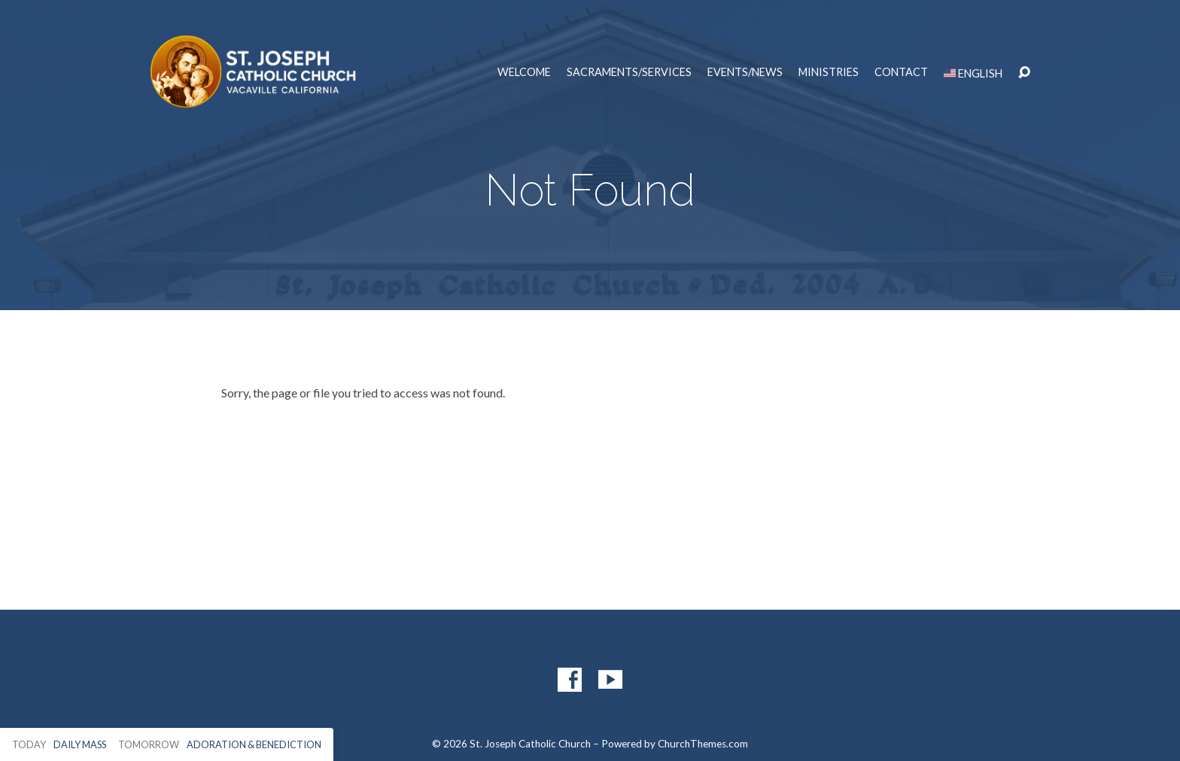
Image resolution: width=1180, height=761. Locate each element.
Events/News (745, 72)
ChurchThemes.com (703, 744)
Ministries (828, 72)
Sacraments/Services (629, 72)
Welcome (524, 72)
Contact (901, 72)
